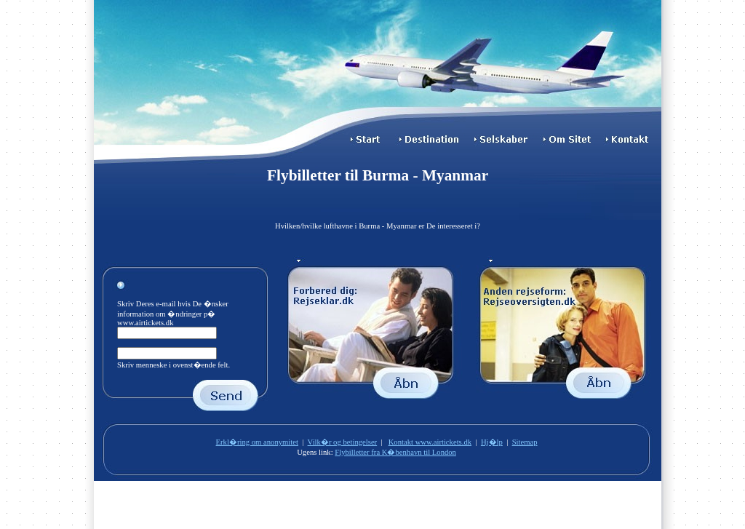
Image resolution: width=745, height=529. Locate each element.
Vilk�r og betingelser (343, 442)
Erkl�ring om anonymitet (257, 442)
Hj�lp (492, 442)
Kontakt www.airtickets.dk (430, 442)
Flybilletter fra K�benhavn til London (395, 452)
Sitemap (525, 442)
